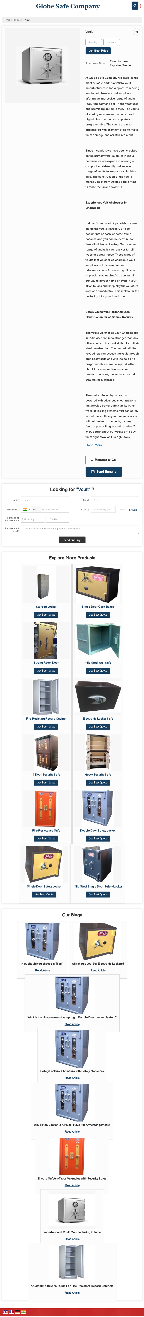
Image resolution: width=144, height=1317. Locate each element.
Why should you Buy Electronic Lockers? (98, 964)
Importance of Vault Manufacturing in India (72, 1232)
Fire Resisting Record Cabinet (46, 719)
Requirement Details (12, 529)
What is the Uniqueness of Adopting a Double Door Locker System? (72, 1017)
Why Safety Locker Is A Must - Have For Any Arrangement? (72, 1125)
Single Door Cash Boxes (98, 607)
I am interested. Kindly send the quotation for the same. (80, 529)
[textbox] (112, 42)
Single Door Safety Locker (44, 886)
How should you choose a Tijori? (42, 964)
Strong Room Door (46, 663)
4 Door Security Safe (46, 775)
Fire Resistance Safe (46, 830)
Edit (133, 510)
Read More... (95, 445)
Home (7, 20)
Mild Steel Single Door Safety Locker (98, 886)
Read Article (42, 970)
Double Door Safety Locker (98, 830)
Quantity (84, 509)
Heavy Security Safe (98, 775)
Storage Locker (46, 607)
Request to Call (104, 460)
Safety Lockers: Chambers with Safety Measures (72, 1071)
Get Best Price (98, 51)
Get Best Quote (46, 614)
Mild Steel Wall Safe (98, 663)
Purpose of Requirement (12, 519)
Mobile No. (13, 509)
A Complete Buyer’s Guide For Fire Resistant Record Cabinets (72, 1286)
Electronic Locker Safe (98, 719)
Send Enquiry (103, 472)
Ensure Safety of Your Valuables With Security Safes (72, 1178)
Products (17, 20)
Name (16, 500)
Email (86, 500)
